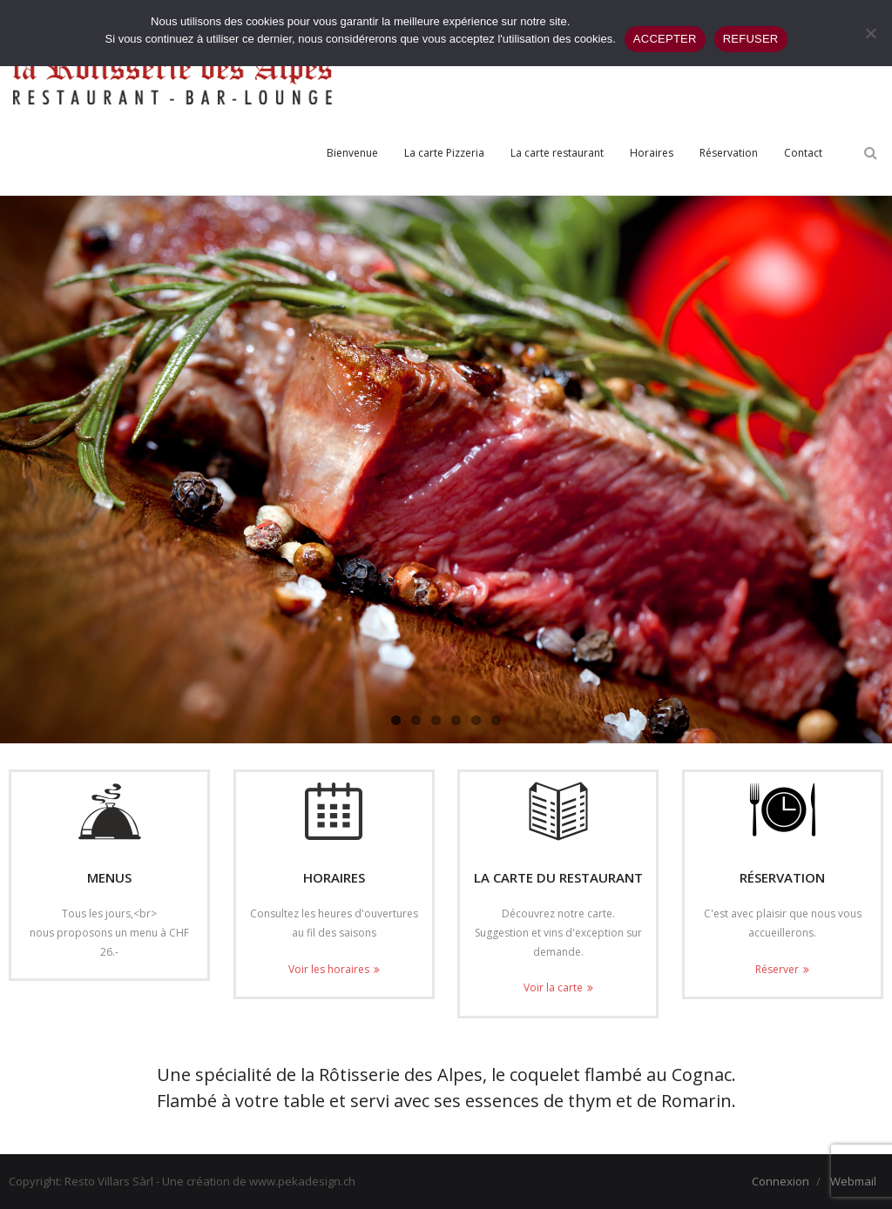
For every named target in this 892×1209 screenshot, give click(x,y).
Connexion (780, 1181)
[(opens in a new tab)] (558, 811)
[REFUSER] (870, 33)
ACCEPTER (665, 38)
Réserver (777, 969)
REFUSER (751, 38)
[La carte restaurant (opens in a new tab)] (557, 153)
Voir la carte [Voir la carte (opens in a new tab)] (553, 987)
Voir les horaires (328, 969)
